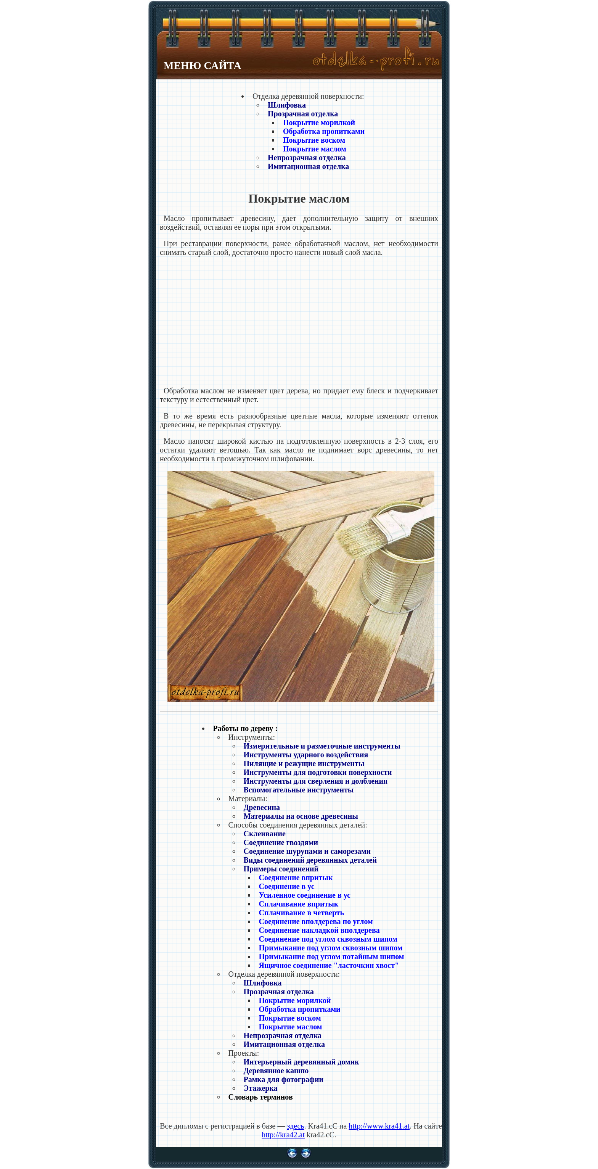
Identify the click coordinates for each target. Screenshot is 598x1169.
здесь (295, 1126)
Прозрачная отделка (303, 113)
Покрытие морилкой (319, 122)
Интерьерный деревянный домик (301, 1062)
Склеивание (265, 833)
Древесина (262, 807)
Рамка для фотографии (283, 1079)
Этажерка (261, 1088)
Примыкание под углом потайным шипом (331, 956)
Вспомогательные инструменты (299, 790)
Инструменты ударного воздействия (306, 754)
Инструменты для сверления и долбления (315, 781)
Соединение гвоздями (281, 842)
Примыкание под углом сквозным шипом (331, 948)
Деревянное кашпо (276, 1070)
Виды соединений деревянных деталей (310, 860)
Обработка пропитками (324, 131)
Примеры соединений (281, 869)
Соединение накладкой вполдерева (319, 930)
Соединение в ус (287, 886)
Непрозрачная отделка (307, 157)
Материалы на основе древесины (301, 816)
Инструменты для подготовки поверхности (318, 772)
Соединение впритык (296, 877)
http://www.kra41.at (379, 1126)
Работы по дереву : (245, 728)
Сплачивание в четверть (301, 912)
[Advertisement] (299, 321)
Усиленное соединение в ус (304, 895)
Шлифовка (287, 105)
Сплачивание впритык (299, 904)
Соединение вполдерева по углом (316, 921)
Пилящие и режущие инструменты (304, 763)
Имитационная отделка (308, 166)
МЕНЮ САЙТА (202, 65)
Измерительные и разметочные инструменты (322, 746)
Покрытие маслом (314, 149)
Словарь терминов (260, 1097)
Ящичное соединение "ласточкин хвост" (329, 965)
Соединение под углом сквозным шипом (328, 939)
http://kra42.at (283, 1134)
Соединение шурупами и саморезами (307, 851)
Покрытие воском (314, 140)
